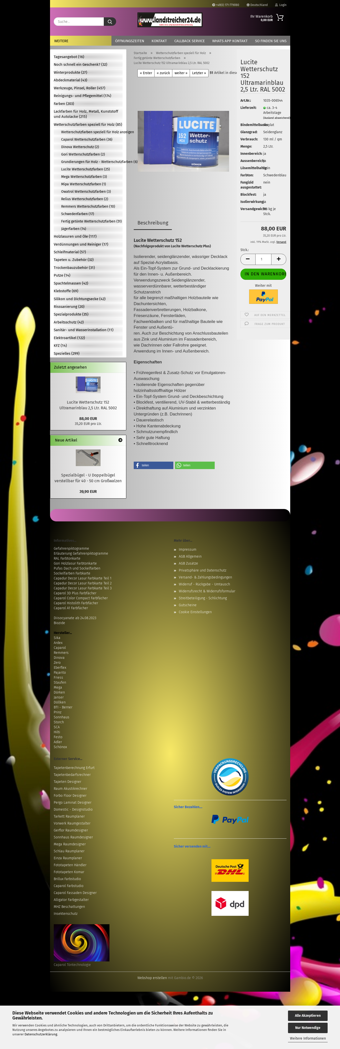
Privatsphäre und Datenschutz (202, 570)
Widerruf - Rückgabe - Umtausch (204, 584)
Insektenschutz (66, 914)
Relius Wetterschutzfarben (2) (84, 199)
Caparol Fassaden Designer (75, 893)
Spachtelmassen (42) (71, 283)
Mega (58, 687)
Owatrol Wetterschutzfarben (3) (86, 192)
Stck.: (244, 250)
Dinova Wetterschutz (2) (80, 147)
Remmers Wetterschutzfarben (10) (88, 206)
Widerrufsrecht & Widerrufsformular (207, 591)
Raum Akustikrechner (70, 789)
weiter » (181, 73)
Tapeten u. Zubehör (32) (74, 259)
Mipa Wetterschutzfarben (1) (83, 184)
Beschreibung (152, 223)
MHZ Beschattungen (69, 907)
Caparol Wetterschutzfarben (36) (86, 139)
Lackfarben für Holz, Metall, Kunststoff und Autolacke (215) (86, 114)
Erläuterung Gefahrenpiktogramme (81, 553)
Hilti (57, 732)
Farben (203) (64, 103)
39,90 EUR (88, 491)
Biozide (59, 623)
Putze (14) (62, 275)
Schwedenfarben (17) (77, 214)
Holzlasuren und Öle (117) (75, 236)
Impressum (187, 549)
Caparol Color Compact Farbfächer (81, 598)
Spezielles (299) (66, 353)
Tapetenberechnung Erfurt (74, 768)
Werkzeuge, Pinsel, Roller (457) (79, 88)
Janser (59, 697)
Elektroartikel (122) (69, 338)
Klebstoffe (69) (66, 291)
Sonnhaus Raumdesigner (73, 837)
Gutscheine (188, 605)
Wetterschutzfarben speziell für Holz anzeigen (92, 132)
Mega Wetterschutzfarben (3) (84, 177)
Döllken (60, 702)
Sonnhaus (61, 717)
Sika (57, 638)
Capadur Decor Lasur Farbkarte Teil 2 (83, 583)
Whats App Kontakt (230, 41)
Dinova (59, 658)
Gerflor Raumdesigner (71, 830)
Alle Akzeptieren (308, 1016)
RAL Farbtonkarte (67, 558)
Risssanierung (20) (69, 306)
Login (281, 5)
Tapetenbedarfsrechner (72, 775)
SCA (57, 727)
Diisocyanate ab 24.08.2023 (75, 618)
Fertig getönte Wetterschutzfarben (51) (91, 221)
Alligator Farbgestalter (71, 900)
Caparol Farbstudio (68, 886)
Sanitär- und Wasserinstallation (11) (83, 330)
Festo (58, 737)
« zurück (163, 73)
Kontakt (159, 41)
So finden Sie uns (271, 41)
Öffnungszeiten (129, 41)
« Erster (146, 73)
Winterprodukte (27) (70, 72)
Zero (57, 663)
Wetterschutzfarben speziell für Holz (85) (88, 124)
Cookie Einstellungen (195, 612)
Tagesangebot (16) (69, 57)
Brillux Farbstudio (67, 879)
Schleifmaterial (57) (70, 252)
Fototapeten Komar (69, 872)
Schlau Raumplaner (69, 851)
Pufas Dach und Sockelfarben (77, 568)
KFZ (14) (60, 345)
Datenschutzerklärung (41, 1034)
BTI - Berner (63, 707)
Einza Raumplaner (68, 858)
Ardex (58, 643)
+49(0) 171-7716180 (225, 5)
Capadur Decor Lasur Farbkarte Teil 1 (82, 578)
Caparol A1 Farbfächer (71, 608)
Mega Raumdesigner (70, 844)
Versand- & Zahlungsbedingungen (205, 577)
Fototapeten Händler (70, 865)
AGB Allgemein (190, 556)
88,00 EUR (88, 418)
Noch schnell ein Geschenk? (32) (80, 64)
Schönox (60, 747)
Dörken (59, 692)
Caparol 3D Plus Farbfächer (75, 593)
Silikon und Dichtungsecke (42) (79, 299)
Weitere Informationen (308, 1038)
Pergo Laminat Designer (72, 802)
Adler (58, 742)
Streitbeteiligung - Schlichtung (203, 598)
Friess (58, 677)
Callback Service (189, 41)
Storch (59, 722)
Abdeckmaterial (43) (70, 80)
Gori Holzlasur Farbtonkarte (75, 563)
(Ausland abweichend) (276, 118)
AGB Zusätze (188, 563)
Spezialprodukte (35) (71, 314)
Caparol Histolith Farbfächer (76, 603)
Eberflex (60, 668)
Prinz (57, 712)
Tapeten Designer (67, 782)
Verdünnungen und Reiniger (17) (81, 244)
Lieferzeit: (248, 108)
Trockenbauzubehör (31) (74, 267)
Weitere (61, 41)
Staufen (60, 682)
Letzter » (199, 73)
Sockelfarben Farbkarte (72, 573)
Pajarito (60, 672)
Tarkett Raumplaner (69, 816)
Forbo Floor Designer (70, 796)
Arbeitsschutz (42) (69, 322)
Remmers (61, 653)
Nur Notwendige (307, 1028)
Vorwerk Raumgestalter (72, 823)
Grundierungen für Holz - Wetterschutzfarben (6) (92, 162)
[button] (247, 259)
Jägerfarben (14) (73, 229)
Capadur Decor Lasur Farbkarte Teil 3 (83, 588)
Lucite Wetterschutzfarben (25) (85, 169)
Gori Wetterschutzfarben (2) (83, 154)
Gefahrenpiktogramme (71, 548)
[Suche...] (110, 21)
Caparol (60, 648)
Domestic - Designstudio (73, 809)
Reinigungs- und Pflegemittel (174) (82, 96)
